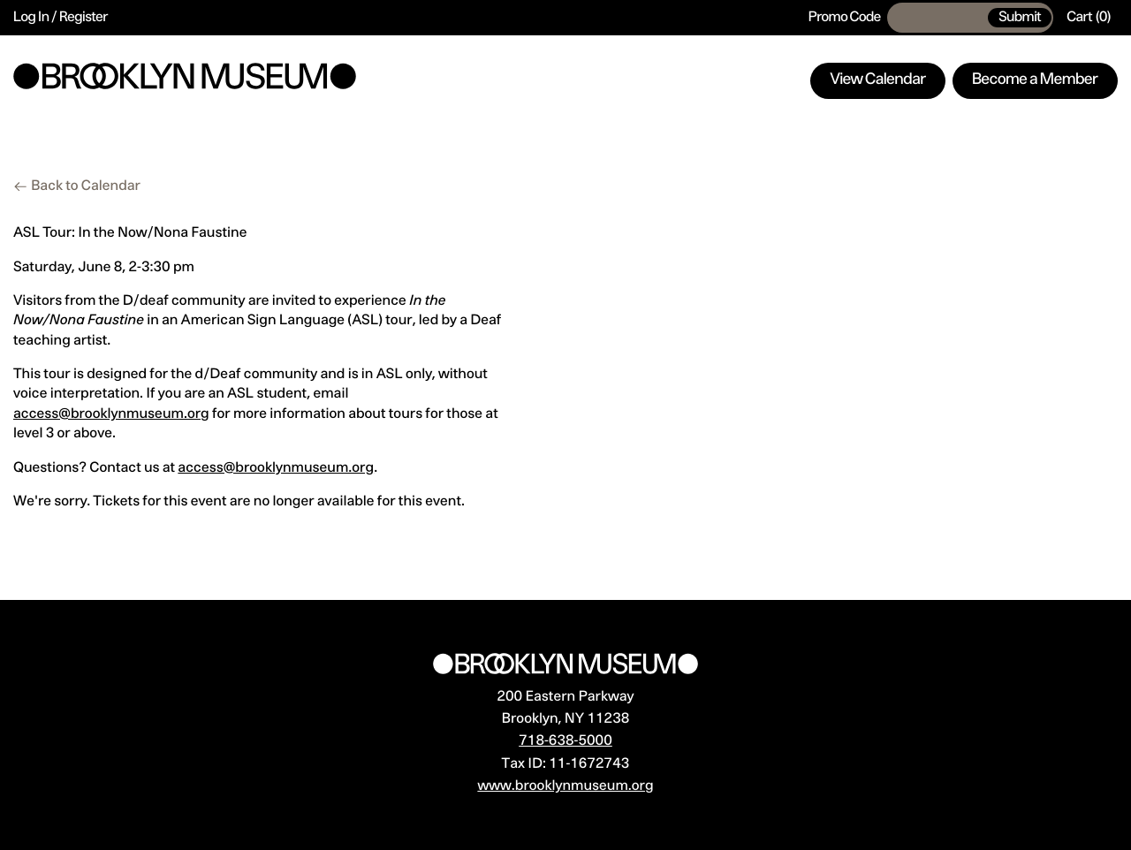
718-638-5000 (565, 741)
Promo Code (844, 17)
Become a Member (1034, 80)
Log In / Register (60, 17)
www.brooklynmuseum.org (565, 786)
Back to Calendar (85, 186)
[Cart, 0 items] (1088, 17)
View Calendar (878, 80)
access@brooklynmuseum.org (111, 414)
